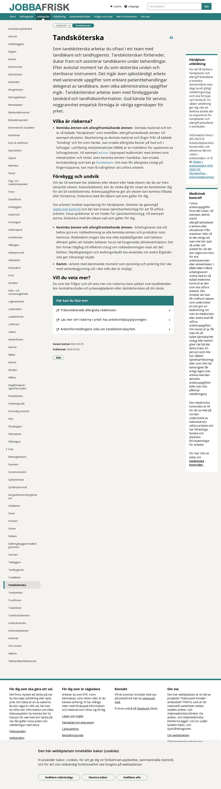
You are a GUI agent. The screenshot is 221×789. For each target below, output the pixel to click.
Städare (12, 536)
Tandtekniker (15, 592)
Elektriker (13, 165)
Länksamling (70, 729)
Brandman (14, 135)
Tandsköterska (17, 585)
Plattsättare (14, 434)
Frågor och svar (103, 16)
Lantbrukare (15, 309)
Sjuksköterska (16, 479)
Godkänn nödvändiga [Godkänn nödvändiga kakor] (59, 777)
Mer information (127, 16)
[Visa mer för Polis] (5, 449)
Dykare (12, 158)
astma (103, 153)
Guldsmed (14, 214)
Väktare (12, 653)
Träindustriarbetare (19, 615)
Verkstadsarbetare (18, 630)
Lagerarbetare (16, 301)
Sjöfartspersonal (17, 487)
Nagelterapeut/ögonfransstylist (17, 386)
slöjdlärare (14, 505)
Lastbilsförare (16, 316)
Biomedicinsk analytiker (21, 127)
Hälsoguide (26, 16)
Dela (60, 357)
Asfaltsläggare (16, 44)
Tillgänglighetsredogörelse (185, 742)
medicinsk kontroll (67, 209)
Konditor (13, 283)
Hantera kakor (98, 777)
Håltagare (13, 245)
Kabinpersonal (16, 252)
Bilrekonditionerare (19, 112)
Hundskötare (15, 237)
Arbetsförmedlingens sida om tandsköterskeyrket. (98, 329)
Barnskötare (15, 74)
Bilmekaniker (15, 104)
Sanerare (13, 464)
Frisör (11, 191)
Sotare (12, 528)
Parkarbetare (15, 396)
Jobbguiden (16, 738)
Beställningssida (72, 735)
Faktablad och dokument (78, 722)
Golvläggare (15, 207)
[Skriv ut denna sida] (171, 37)
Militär (11, 354)
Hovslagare (14, 222)
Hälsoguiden (17, 731)
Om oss (145, 16)
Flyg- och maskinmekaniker (18, 182)
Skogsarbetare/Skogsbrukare (22, 496)
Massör (12, 347)
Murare (12, 362)
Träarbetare (15, 607)
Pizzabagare (15, 426)
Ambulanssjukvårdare (20, 28)
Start (12, 16)
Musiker (12, 370)
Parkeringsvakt (16, 403)
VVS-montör (15, 645)
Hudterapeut (15, 229)
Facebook (143, 708)
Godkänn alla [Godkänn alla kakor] (132, 777)
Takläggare (14, 562)
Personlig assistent (18, 411)
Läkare (12, 332)
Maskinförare (15, 339)
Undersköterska (17, 623)
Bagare (12, 51)
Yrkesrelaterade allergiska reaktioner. (89, 310)
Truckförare (14, 600)
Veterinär (13, 638)
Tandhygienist (16, 569)
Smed (11, 513)
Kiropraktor (14, 267)
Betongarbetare (17, 97)
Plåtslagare (14, 441)
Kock (11, 275)
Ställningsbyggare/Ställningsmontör (22, 545)
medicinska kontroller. (196, 463)
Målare (12, 377)
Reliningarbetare (17, 456)
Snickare (13, 521)
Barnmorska (15, 66)
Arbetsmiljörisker (80, 16)
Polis (11, 449)
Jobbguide (43, 16)
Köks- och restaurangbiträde (18, 292)
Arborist (12, 36)
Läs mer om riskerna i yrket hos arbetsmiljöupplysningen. (104, 319)
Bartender (14, 82)
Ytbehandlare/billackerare (22, 661)
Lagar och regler (73, 716)
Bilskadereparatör (18, 120)
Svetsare (13, 554)
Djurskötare (15, 150)
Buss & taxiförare (18, 142)
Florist (11, 173)
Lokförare (13, 324)
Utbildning (59, 16)
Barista (12, 59)
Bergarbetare (15, 89)
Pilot (10, 418)
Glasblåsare (14, 199)
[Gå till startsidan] (39, 7)
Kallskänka (14, 260)
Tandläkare (14, 577)
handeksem (104, 162)
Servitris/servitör (17, 472)
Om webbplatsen (178, 735)
